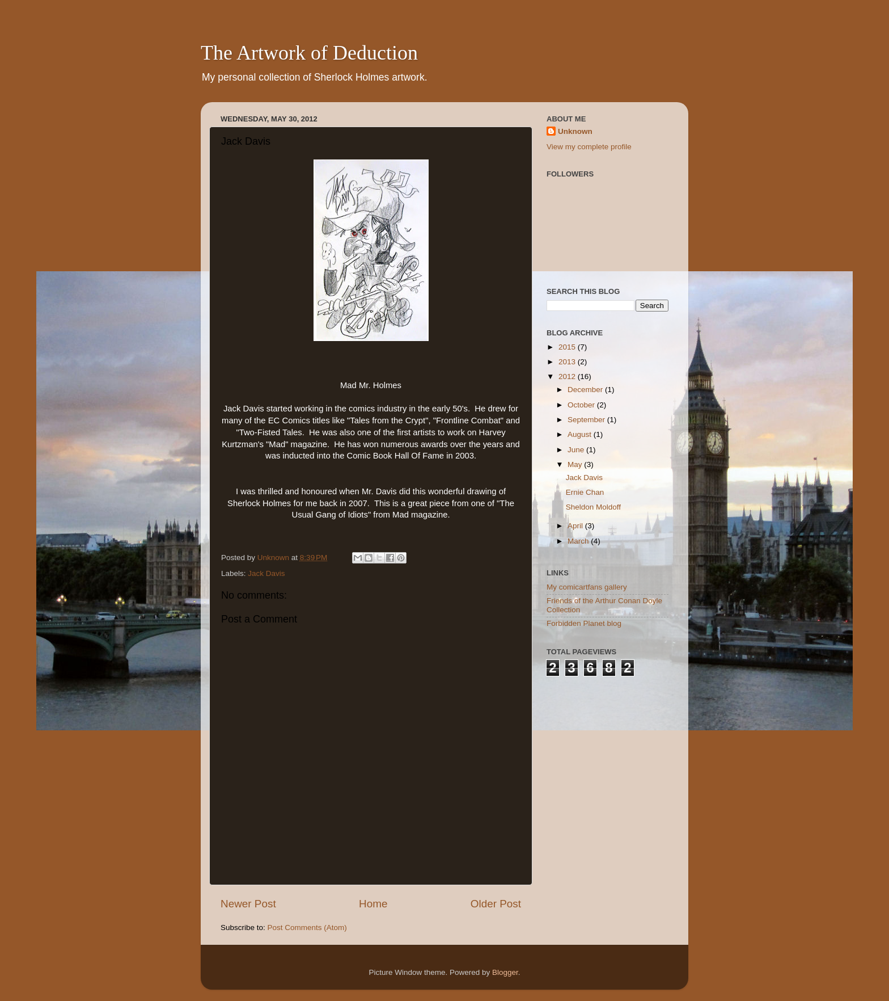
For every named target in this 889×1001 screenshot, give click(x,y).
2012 (568, 376)
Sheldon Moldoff (593, 507)
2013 (568, 362)
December (586, 389)
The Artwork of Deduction (309, 52)
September (587, 419)
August (581, 434)
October (582, 405)
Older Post (496, 904)
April (576, 525)
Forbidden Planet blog (584, 623)
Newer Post (248, 904)
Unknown (575, 131)
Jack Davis (266, 573)
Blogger (505, 972)
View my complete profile (589, 146)
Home (373, 904)
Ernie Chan (585, 492)
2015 (568, 347)
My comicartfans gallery (587, 587)
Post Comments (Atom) (307, 927)
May (576, 464)
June (577, 449)
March (579, 541)
